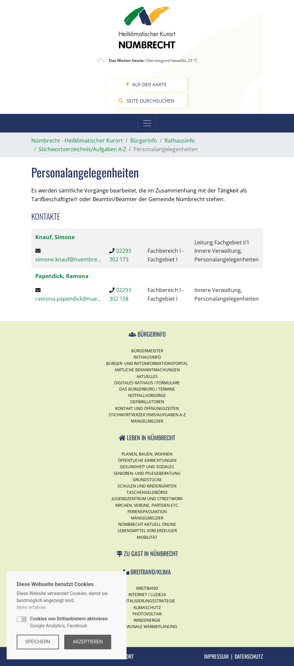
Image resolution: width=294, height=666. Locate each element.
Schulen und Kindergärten (147, 486)
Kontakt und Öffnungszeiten (147, 408)
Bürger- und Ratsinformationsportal (147, 363)
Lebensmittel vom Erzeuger (147, 530)
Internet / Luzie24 (147, 594)
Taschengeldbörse (147, 492)
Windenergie (147, 620)
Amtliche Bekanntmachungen (147, 370)
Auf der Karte (146, 84)
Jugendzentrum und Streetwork (147, 498)
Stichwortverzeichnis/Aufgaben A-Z (147, 415)
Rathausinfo (147, 357)
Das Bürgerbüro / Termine (147, 389)
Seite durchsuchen (146, 101)
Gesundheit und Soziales (147, 467)
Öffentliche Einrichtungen (147, 460)
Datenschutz (249, 656)
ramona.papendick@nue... (68, 298)
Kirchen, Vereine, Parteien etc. (147, 505)
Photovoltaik (147, 614)
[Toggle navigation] (147, 123)
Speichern (37, 641)
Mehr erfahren (31, 607)
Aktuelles (147, 376)
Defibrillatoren (147, 402)
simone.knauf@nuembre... (68, 259)
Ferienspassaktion (147, 511)
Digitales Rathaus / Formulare (147, 383)
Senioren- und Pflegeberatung (147, 473)
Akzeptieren (88, 641)
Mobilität (147, 537)
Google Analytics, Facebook (69, 622)
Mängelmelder (147, 421)
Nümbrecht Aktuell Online (147, 524)
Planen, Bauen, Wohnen (147, 454)
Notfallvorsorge (147, 395)
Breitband (147, 588)
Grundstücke (147, 480)
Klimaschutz (147, 607)
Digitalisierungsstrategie (147, 601)
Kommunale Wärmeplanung (147, 626)
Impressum (216, 656)
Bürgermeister (147, 351)
